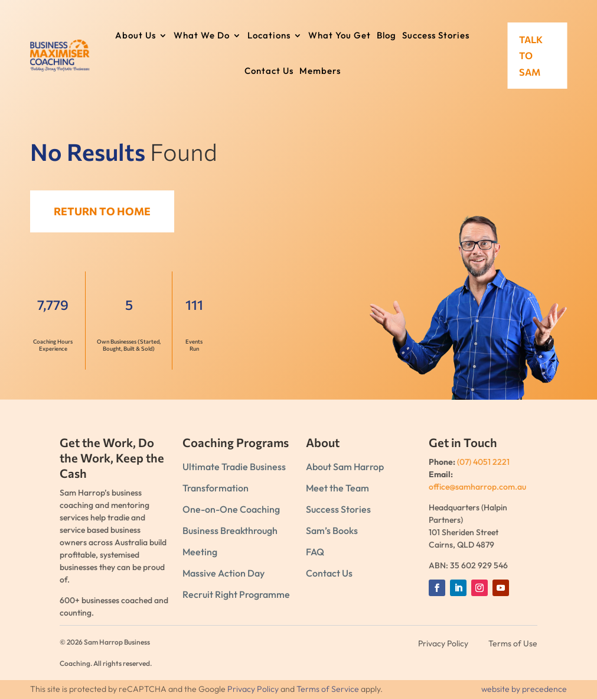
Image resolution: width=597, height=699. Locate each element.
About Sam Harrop (345, 467)
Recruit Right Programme (236, 594)
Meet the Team (337, 488)
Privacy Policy (253, 689)
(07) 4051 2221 (483, 462)
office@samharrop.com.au (477, 486)
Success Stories (435, 36)
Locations (269, 36)
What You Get (339, 36)
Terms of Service (327, 689)
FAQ (315, 552)
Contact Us (268, 71)
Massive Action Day (223, 573)
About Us (135, 36)
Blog (386, 36)
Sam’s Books (332, 530)
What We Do (202, 36)
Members (320, 71)
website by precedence (524, 689)
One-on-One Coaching (231, 509)
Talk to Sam (531, 55)
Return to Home (109, 211)
